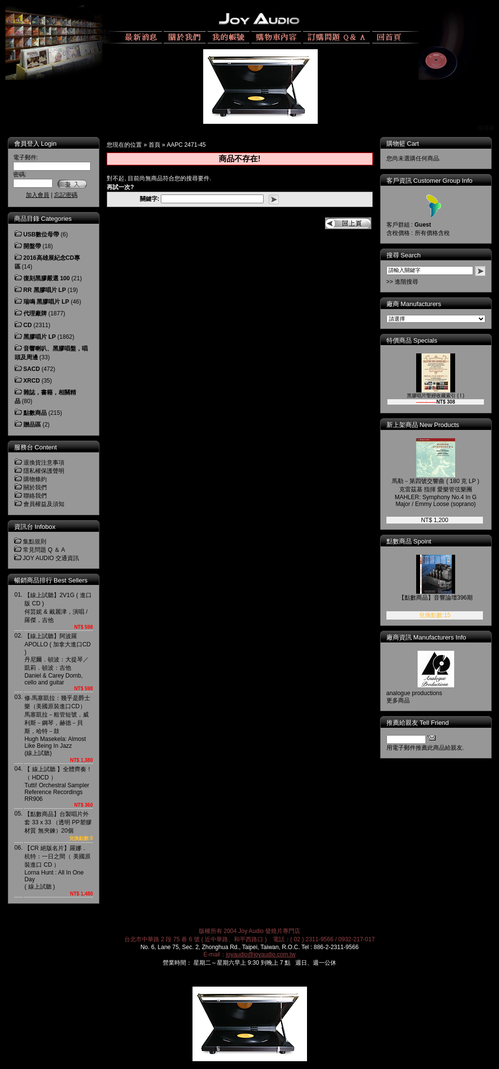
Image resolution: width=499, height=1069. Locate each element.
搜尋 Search (403, 255)
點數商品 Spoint (408, 541)
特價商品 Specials (412, 340)
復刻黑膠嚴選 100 (46, 278)
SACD (31, 369)
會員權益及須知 (43, 504)
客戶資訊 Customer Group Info (429, 180)
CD (27, 325)
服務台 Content (35, 447)
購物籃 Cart (402, 143)
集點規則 (34, 541)
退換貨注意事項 (43, 462)
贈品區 (32, 424)
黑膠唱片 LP (39, 336)
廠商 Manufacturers (413, 304)
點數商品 (35, 412)
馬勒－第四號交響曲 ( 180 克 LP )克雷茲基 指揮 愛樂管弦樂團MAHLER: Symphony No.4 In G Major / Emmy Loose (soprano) (435, 492)
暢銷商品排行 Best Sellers (51, 580)
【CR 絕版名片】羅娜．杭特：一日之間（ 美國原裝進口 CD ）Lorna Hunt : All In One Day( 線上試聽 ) (57, 867)
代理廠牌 (35, 313)
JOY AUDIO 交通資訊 (51, 558)
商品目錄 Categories (43, 218)
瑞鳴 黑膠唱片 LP (46, 301)
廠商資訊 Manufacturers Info (426, 637)
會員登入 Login (35, 143)
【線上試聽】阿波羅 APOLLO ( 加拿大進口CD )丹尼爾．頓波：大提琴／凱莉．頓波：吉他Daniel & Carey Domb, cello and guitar (57, 659)
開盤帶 (32, 246)
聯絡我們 (35, 495)
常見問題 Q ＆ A (44, 549)
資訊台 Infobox (35, 526)
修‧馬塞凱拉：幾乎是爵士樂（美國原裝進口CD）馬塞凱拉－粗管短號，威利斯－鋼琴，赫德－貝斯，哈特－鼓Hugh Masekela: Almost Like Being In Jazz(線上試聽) (57, 726)
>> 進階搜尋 (402, 281)
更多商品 (398, 700)
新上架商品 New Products (423, 424)
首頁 (154, 144)
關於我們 (35, 487)
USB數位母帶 (41, 234)
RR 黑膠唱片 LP (44, 290)
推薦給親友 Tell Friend (417, 722)
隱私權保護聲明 (43, 470)
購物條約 (35, 479)
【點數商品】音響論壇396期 (436, 597)
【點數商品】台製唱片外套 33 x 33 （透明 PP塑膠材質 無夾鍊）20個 (57, 822)
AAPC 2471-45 (186, 144)
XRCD (31, 380)
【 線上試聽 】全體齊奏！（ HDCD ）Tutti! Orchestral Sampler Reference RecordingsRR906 (58, 784)
